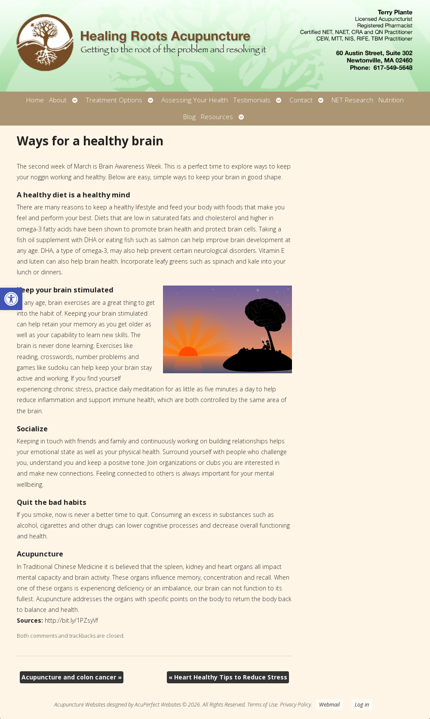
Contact (301, 99)
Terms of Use (262, 704)
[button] (11, 299)
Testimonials (251, 99)
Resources (217, 116)
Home (35, 99)
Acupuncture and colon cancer (72, 677)
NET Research (352, 99)
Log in (362, 704)
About (58, 99)
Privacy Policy (295, 704)
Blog (189, 116)
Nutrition (391, 99)
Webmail (329, 704)
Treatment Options (114, 99)
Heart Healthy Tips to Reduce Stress (228, 677)
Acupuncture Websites (79, 704)
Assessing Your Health (194, 99)
